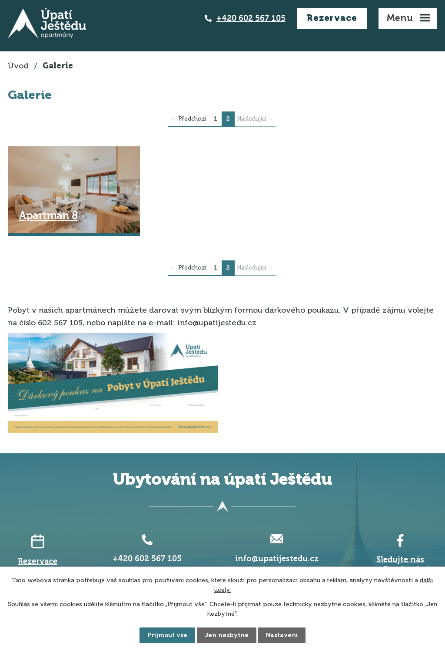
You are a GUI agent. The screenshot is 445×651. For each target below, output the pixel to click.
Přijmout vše (167, 635)
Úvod (18, 66)
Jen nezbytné (227, 635)
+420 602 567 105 (251, 18)
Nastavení (282, 635)
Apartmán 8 (48, 215)
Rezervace (332, 18)
